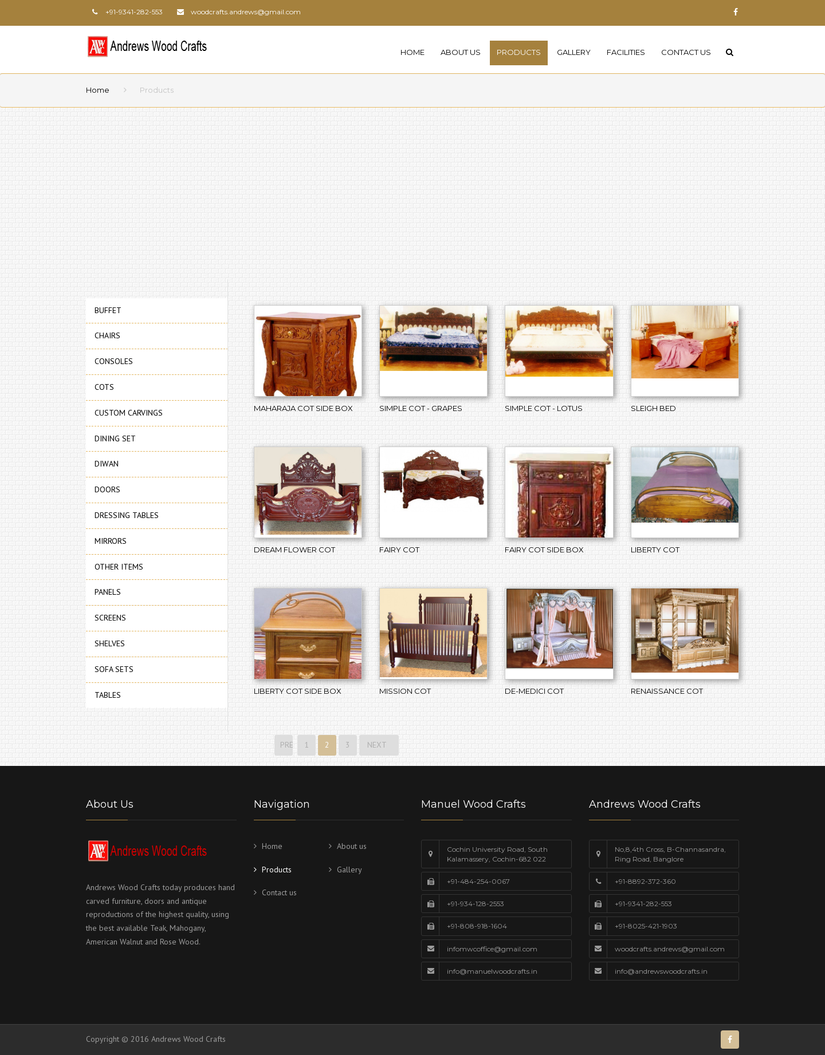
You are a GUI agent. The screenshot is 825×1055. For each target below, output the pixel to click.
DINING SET (115, 438)
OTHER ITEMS (119, 567)
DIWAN (107, 464)
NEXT (379, 745)
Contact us (686, 52)
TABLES (108, 695)
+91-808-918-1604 (477, 926)
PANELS (108, 592)
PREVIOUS (285, 745)
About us (461, 52)
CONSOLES (114, 361)
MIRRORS (111, 541)
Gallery (574, 52)
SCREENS (110, 618)
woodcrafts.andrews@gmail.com (246, 11)
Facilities (626, 52)
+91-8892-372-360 (645, 881)
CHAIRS (107, 335)
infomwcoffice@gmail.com (492, 949)
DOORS (107, 489)
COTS (104, 387)
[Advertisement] (344, 199)
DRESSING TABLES (127, 515)
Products (519, 52)
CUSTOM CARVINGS (129, 413)
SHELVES (110, 643)
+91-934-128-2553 (475, 903)
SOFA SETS (114, 669)
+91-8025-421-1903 (646, 926)
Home (412, 52)
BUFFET (108, 310)
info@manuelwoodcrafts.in (492, 971)
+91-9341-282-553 (643, 903)
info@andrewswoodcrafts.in (661, 971)
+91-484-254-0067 (478, 881)
